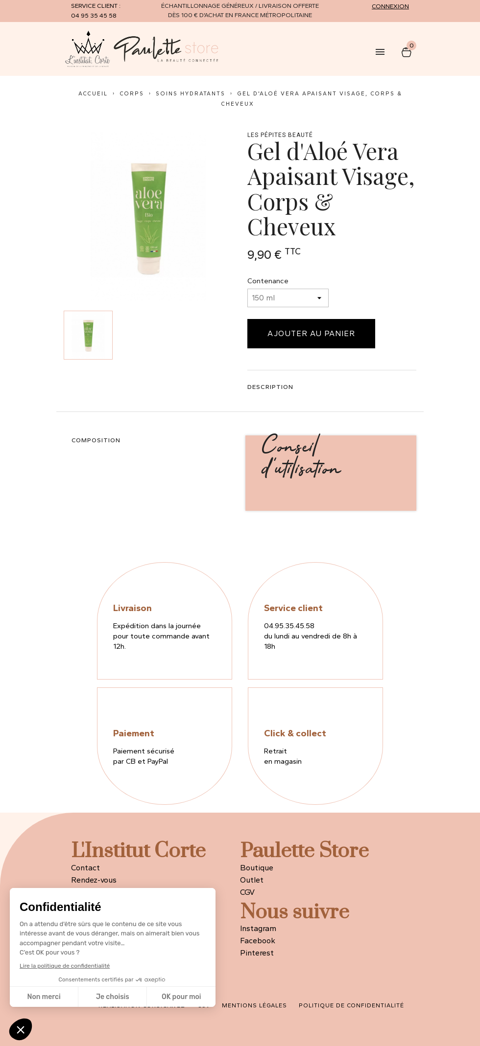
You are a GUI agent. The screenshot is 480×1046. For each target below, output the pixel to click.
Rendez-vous (94, 880)
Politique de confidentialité (351, 1005)
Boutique (256, 867)
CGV (247, 892)
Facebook (257, 940)
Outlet (252, 880)
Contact (85, 867)
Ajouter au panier (311, 333)
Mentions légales (254, 1005)
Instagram (258, 928)
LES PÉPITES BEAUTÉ (280, 135)
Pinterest (257, 952)
